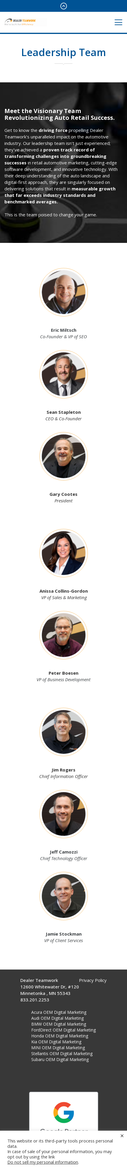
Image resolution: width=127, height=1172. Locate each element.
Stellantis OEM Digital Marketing (62, 1053)
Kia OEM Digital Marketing (56, 1041)
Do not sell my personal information (42, 1162)
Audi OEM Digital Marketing (57, 1018)
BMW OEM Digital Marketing (58, 1024)
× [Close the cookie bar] (122, 1135)
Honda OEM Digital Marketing (59, 1036)
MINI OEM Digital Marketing (58, 1047)
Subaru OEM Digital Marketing (60, 1059)
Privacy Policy (93, 980)
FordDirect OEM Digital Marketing (63, 1030)
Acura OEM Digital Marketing (58, 1012)
